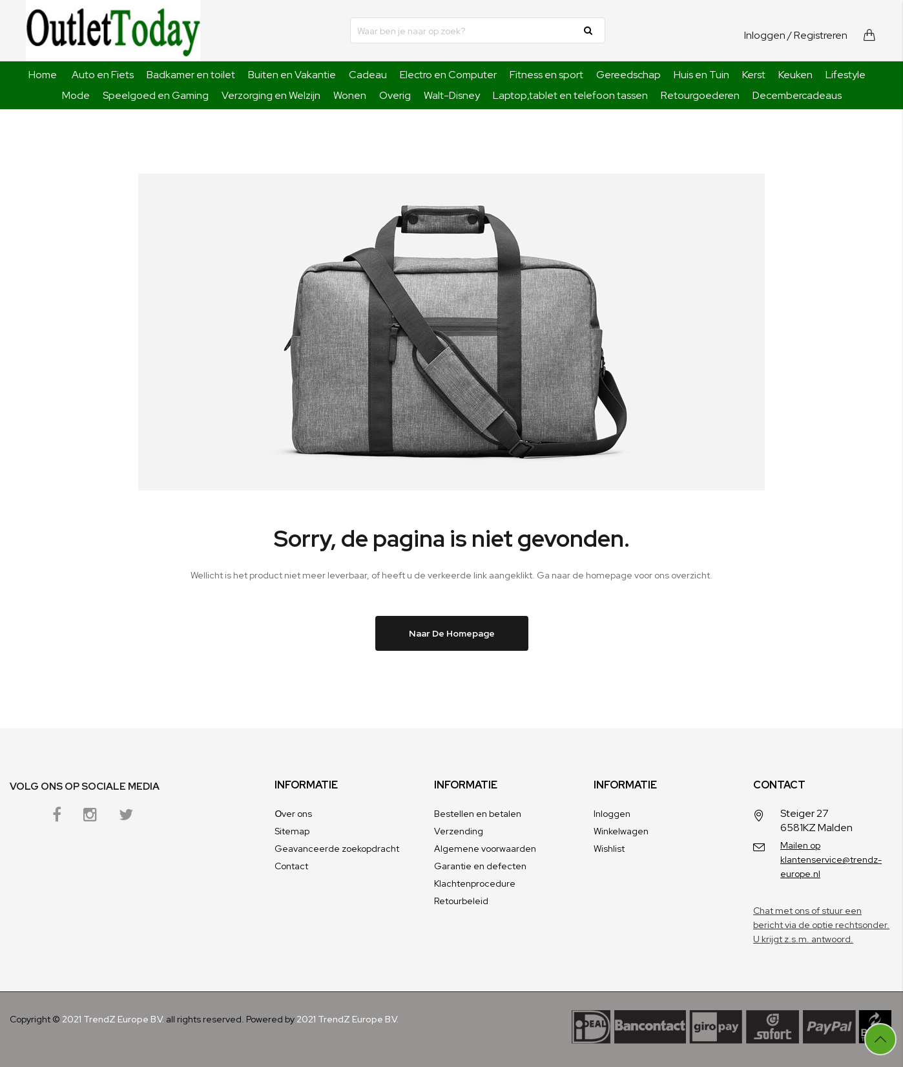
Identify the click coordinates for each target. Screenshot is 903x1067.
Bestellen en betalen (477, 813)
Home (42, 74)
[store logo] (113, 30)
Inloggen (764, 35)
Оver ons (293, 813)
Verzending (458, 831)
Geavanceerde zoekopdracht (337, 848)
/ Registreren (817, 35)
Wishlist (609, 848)
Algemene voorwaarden (485, 848)
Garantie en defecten (480, 866)
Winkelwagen (621, 831)
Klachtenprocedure (474, 883)
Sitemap (292, 831)
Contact (291, 866)
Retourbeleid (461, 901)
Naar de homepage (452, 633)
